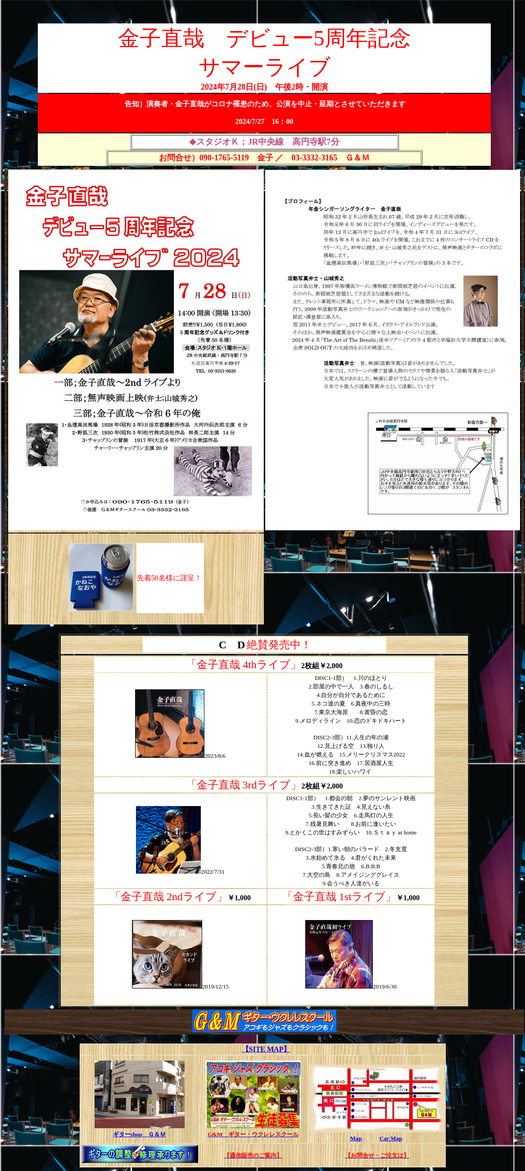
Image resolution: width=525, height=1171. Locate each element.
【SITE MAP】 (266, 1049)
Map (356, 1138)
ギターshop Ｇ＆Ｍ (139, 1134)
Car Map (391, 1138)
